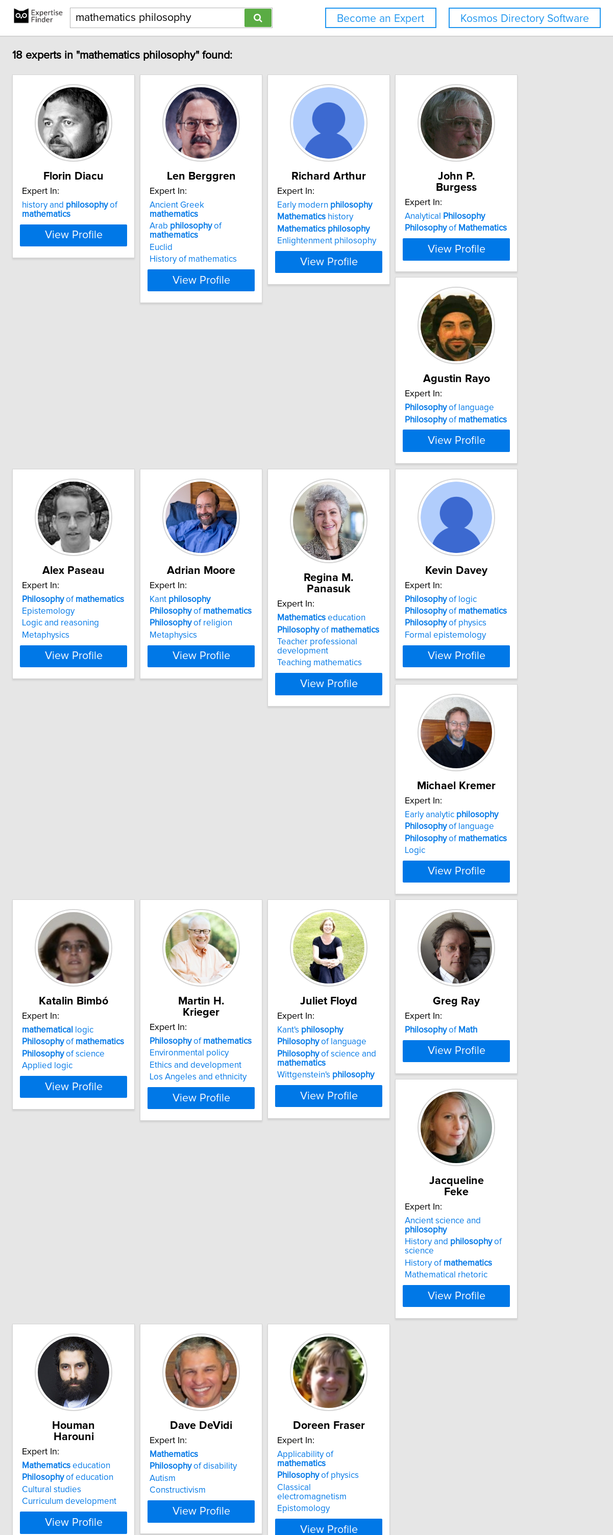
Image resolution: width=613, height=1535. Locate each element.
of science (281, 925)
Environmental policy (432, 913)
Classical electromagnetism (445, 1389)
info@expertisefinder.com (267, 1498)
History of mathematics (283, 240)
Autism (253, 1389)
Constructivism (268, 1401)
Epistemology (419, 449)
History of (436, 1157)
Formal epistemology (433, 705)
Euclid (251, 229)
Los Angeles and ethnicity (441, 937)
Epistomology (419, 1401)
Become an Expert (380, 18)
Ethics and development (439, 925)
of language (284, 437)
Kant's (120, 1133)
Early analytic (133, 901)
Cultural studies (116, 1389)
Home (325, 1498)
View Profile (151, 270)
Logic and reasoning (431, 461)
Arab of (301, 216)
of (138, 449)
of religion (128, 693)
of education (132, 1377)
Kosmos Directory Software (524, 18)
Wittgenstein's (135, 1178)
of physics (434, 693)
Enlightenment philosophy (442, 240)
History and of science (457, 1145)
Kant (117, 669)
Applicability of (446, 1365)
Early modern (440, 205)
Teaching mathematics (282, 721)
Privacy (352, 1498)
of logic (429, 669)
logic (275, 901)
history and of (134, 209)
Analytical (127, 437)
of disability (283, 1377)
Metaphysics (416, 472)
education (284, 677)
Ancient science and (453, 1133)
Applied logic (265, 937)
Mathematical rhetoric (434, 1169)
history (431, 216)
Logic (97, 937)
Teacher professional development (280, 705)
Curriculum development (134, 1401)
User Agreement (397, 1498)
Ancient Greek (292, 205)
